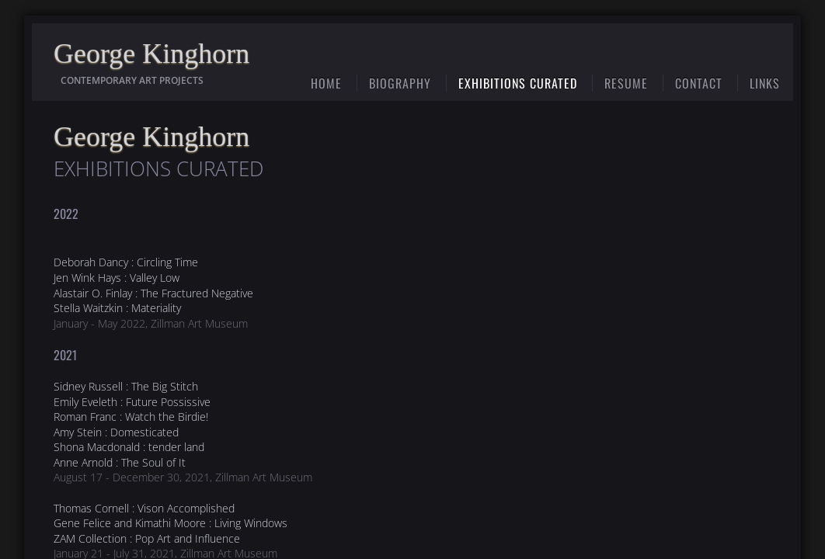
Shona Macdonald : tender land (129, 446)
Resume (626, 83)
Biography (400, 83)
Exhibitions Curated (517, 83)
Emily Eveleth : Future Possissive (132, 401)
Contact (698, 83)
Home (326, 83)
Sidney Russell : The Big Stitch (126, 386)
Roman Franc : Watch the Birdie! (131, 416)
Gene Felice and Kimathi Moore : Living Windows (170, 523)
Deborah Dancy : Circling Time (126, 262)
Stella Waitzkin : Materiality (117, 307)
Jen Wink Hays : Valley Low (116, 277)
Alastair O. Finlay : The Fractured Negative (153, 293)
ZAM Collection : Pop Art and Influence (147, 538)
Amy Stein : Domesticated (116, 432)
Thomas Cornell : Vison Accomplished (144, 508)
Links (765, 83)
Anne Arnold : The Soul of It (120, 462)
